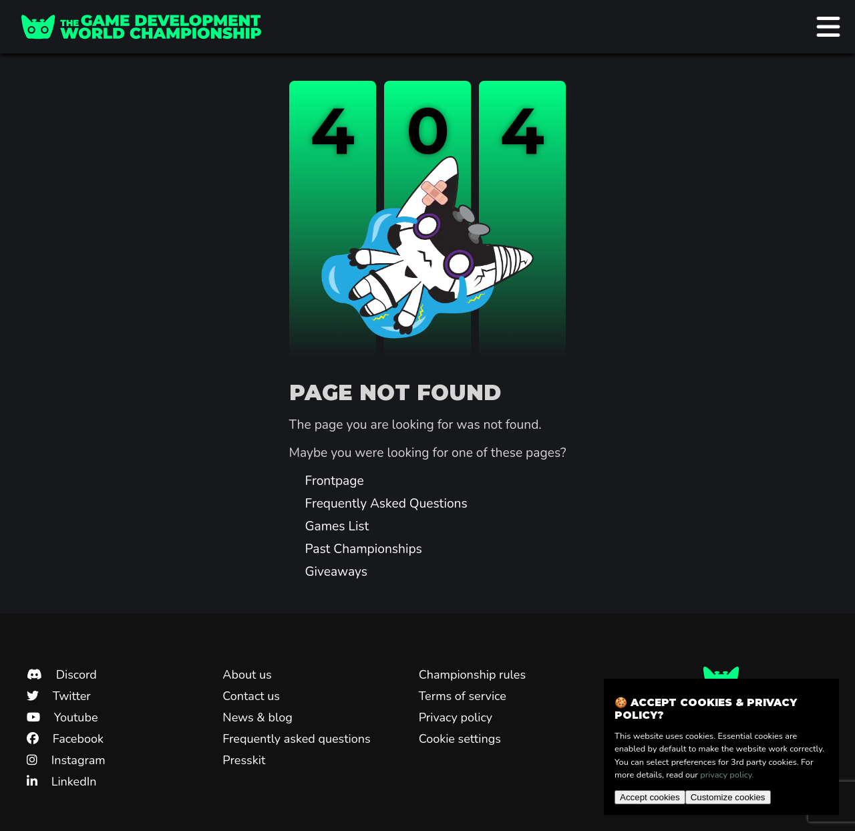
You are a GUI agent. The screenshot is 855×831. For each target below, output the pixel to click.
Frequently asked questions (296, 739)
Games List (337, 526)
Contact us (251, 696)
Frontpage (334, 481)
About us (246, 675)
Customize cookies (728, 797)
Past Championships (363, 549)
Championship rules (472, 675)
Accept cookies (650, 797)
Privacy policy (455, 717)
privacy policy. (726, 775)
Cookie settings (460, 739)
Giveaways (336, 571)
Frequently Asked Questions (386, 503)
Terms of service (462, 696)
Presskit (243, 760)
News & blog (257, 717)
